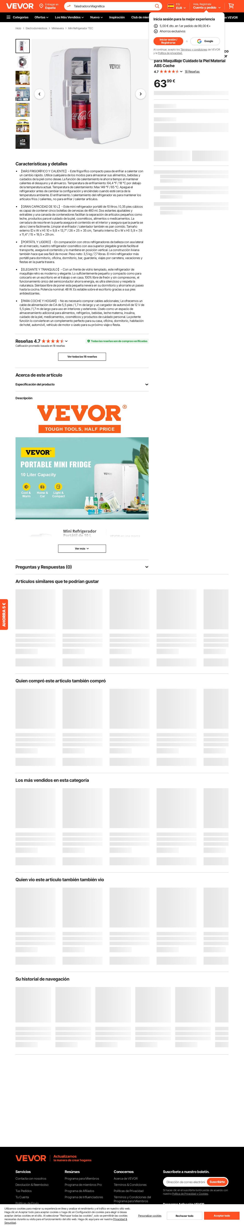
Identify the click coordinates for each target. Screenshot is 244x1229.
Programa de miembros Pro (83, 1184)
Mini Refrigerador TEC (80, 28)
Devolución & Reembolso (32, 1184)
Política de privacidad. (170, 53)
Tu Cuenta (22, 1197)
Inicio (18, 28)
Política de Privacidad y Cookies (190, 1193)
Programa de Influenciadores (84, 1197)
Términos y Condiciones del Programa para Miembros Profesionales (132, 1201)
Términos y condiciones (194, 49)
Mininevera (58, 28)
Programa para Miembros (82, 1178)
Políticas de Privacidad (129, 1191)
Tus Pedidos (24, 1191)
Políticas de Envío (27, 1203)
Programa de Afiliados (79, 1191)
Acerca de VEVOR (126, 1178)
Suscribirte (217, 1182)
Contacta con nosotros (31, 1178)
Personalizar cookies (149, 1215)
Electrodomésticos (36, 28)
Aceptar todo (222, 1215)
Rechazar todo (184, 1215)
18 (54, 345)
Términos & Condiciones (130, 1184)
